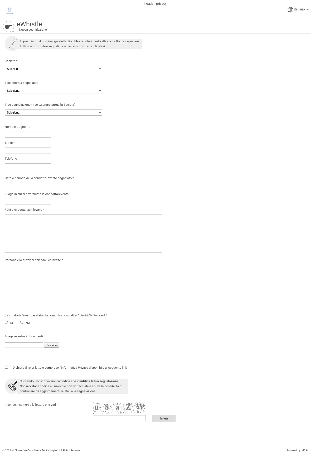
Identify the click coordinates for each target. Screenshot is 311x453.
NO (28, 322)
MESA (305, 450)
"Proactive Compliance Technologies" (36, 450)
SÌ (11, 322)
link (124, 367)
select (100, 68)
